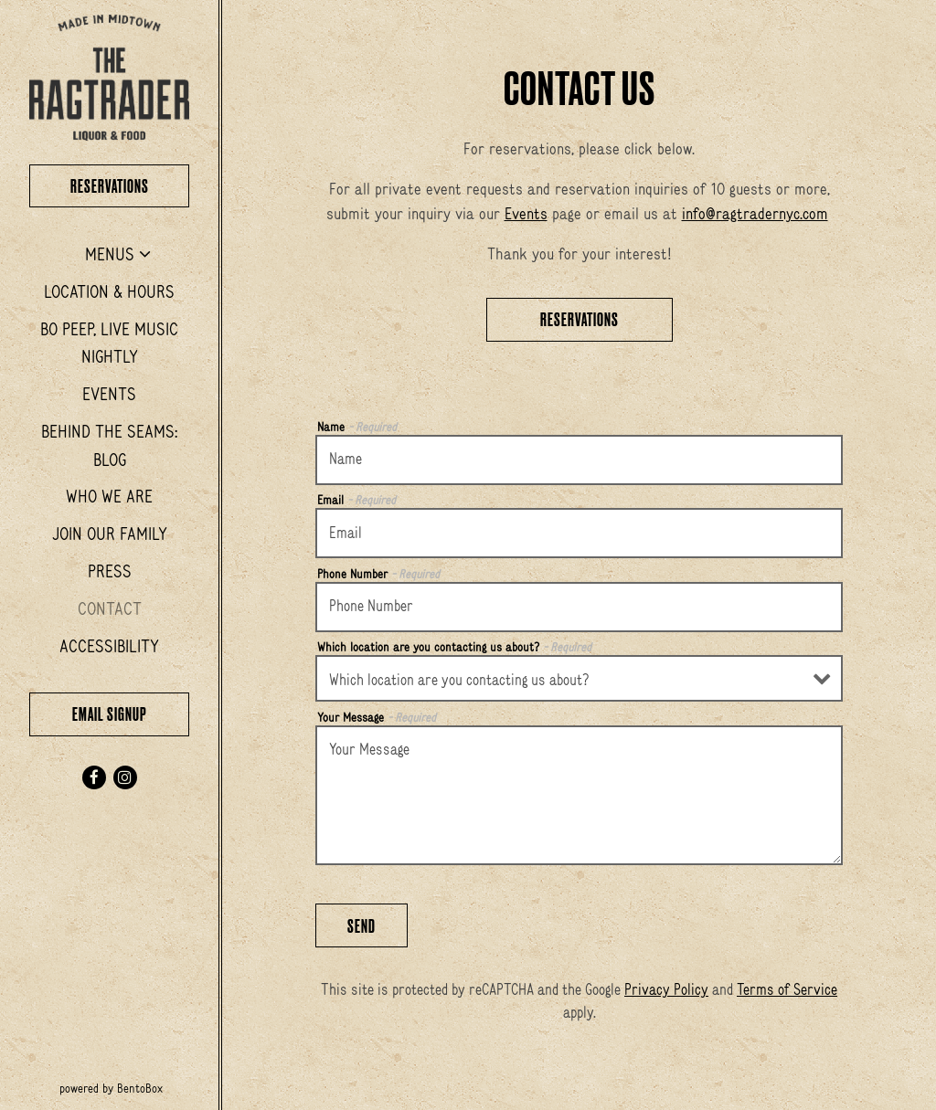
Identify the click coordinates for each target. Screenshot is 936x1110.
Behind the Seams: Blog (109, 445)
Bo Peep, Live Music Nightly (109, 343)
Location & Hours (109, 291)
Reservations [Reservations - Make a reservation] (579, 319)
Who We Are (109, 496)
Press (110, 571)
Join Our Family (109, 533)
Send (361, 925)
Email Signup (109, 713)
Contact (110, 608)
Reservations (130, 184)
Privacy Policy (666, 989)
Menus (109, 254)
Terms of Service (787, 989)
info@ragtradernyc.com (755, 214)
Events (109, 394)
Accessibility (109, 646)
